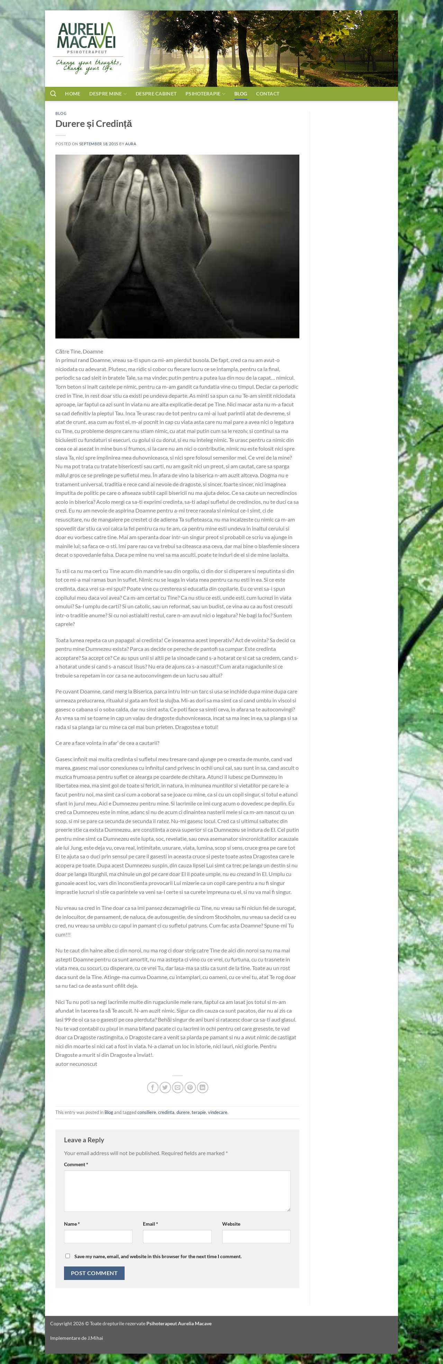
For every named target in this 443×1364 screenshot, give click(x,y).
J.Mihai (95, 1338)
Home (72, 93)
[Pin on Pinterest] (190, 1087)
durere (183, 1112)
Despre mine (108, 94)
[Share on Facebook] (153, 1087)
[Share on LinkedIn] (202, 1087)
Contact (276, 93)
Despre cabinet (156, 93)
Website (231, 1224)
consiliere (146, 1112)
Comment (76, 1164)
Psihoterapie (205, 94)
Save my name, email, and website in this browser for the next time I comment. (158, 1256)
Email (150, 1224)
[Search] (53, 94)
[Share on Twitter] (165, 1087)
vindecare (217, 1112)
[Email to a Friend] (177, 1087)
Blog (240, 93)
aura (130, 143)
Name (72, 1224)
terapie (199, 1112)
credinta (166, 1112)
